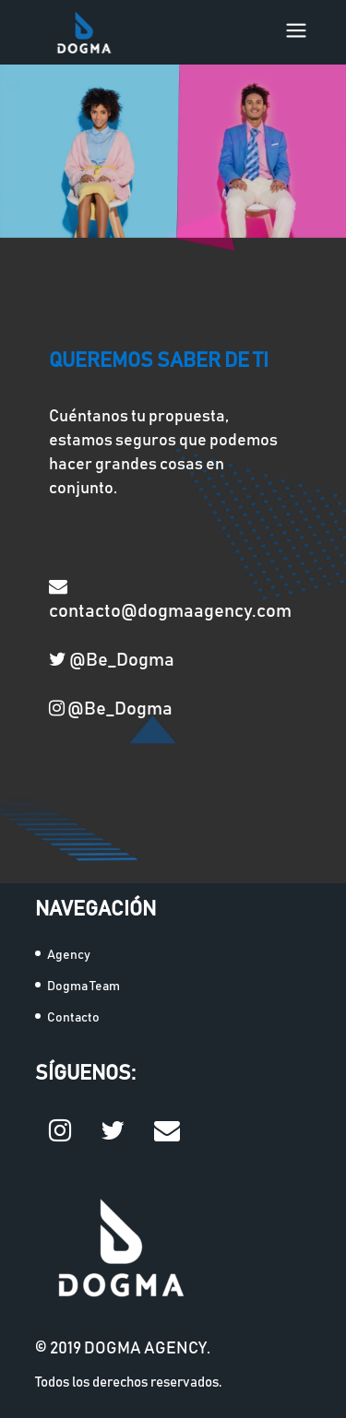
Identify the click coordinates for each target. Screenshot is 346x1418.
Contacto (73, 1017)
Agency (68, 955)
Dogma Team (83, 986)
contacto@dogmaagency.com (170, 597)
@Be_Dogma (111, 659)
